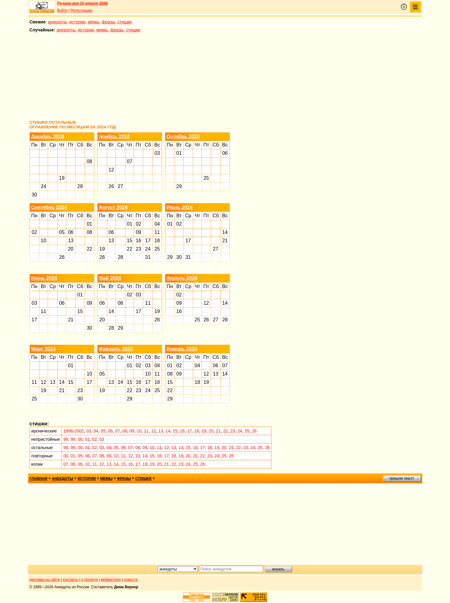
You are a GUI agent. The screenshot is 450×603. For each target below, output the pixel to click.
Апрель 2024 (182, 278)
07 (129, 161)
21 (225, 240)
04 (157, 224)
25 (206, 178)
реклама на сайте (45, 579)
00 (80, 439)
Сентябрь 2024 (49, 207)
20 (71, 248)
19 (62, 178)
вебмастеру (111, 579)
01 (179, 153)
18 (157, 240)
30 (34, 194)
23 (138, 248)
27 (120, 186)
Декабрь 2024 (47, 136)
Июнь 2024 (44, 278)
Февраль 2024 (116, 349)
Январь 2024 (182, 349)
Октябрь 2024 (183, 136)
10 (43, 240)
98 (65, 439)
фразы (108, 21)
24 (43, 186)
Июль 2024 (180, 207)
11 (157, 232)
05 (62, 232)
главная (38, 478)
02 (34, 232)
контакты (70, 579)
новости (130, 579)
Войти (62, 10)
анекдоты (57, 21)
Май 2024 (110, 278)
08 (89, 161)
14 (225, 232)
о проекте (89, 579)
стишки (124, 21)
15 (129, 240)
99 (73, 439)
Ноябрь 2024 (114, 136)
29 (179, 186)
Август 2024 (113, 207)
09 (138, 232)
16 (138, 240)
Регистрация (81, 10)
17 (148, 240)
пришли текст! (402, 478)
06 (225, 153)
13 (71, 240)
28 (80, 186)
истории (77, 21)
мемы (93, 21)
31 (148, 257)
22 (89, 248)
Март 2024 (43, 349)
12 (111, 169)
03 (157, 153)
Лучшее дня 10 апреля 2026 (82, 3)
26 (111, 186)
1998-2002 (73, 430)
